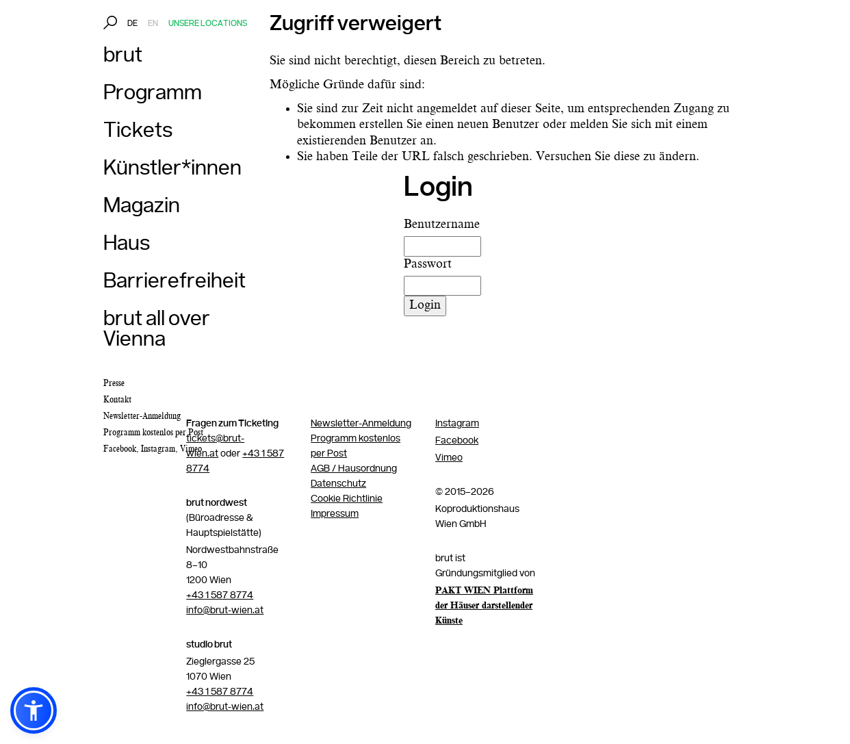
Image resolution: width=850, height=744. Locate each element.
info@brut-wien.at (224, 610)
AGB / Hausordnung (354, 469)
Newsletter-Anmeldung (361, 423)
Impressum (335, 514)
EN (153, 24)
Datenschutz (338, 484)
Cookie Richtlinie (347, 499)
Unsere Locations (207, 24)
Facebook (119, 449)
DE (132, 24)
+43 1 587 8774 (219, 595)
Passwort (428, 264)
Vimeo (191, 449)
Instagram (158, 449)
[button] (33, 710)
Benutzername (442, 224)
